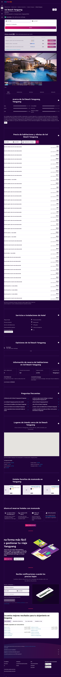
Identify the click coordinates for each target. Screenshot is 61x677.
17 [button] (11, 40)
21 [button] (22, 40)
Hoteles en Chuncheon (37, 628)
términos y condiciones (25, 596)
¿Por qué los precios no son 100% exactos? (33, 648)
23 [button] (28, 40)
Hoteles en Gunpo (36, 624)
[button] (2, 2)
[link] (32, 516)
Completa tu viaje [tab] (42, 615)
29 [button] (25, 43)
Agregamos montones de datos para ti (33, 646)
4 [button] (43, 32)
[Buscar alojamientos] (2, 8)
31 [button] (11, 46)
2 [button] (28, 32)
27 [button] (20, 43)
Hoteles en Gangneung (11, 628)
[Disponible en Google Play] (49, 658)
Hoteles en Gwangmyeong (38, 629)
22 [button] (25, 40)
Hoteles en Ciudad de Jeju (38, 623)
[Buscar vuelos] (2, 5)
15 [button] (25, 37)
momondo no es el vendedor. (33, 644)
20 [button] (20, 40)
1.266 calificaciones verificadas (22, 17)
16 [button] (28, 37)
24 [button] (11, 43)
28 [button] (22, 43)
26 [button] (17, 43)
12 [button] (17, 37)
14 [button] (22, 37)
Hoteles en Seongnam (11, 629)
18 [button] (14, 40)
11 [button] (14, 37)
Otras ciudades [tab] (11, 615)
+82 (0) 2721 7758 (12, 15)
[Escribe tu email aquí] (19, 588)
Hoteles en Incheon (36, 621)
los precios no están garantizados (34, 640)
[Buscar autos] (2, 10)
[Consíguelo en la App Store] (49, 661)
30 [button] (28, 43)
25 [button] (14, 43)
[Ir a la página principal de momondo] (8, 1)
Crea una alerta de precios (51, 505)
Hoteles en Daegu (10, 626)
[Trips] (2, 14)
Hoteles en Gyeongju (37, 626)
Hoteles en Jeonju (10, 624)
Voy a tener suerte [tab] (32, 615)
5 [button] (46, 32)
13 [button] (20, 37)
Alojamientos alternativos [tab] (22, 615)
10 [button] (11, 37)
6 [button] (49, 32)
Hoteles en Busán (10, 623)
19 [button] (17, 40)
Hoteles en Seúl (10, 621)
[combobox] (19, 582)
